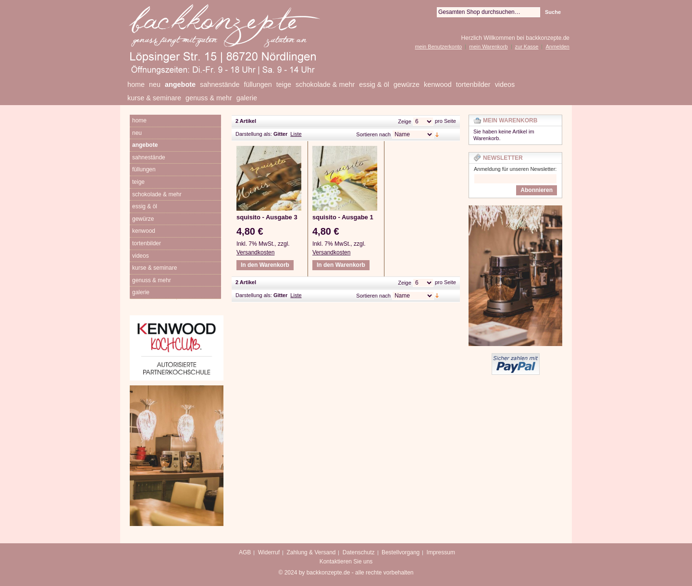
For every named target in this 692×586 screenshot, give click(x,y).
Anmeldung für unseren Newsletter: (515, 169)
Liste (295, 134)
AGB (245, 552)
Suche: (431, 12)
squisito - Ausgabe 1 (342, 217)
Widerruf (269, 552)
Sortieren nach (373, 134)
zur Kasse (527, 46)
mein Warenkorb (488, 46)
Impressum (441, 552)
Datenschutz (359, 552)
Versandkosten (255, 252)
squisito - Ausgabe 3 (266, 217)
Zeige (404, 121)
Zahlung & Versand (310, 552)
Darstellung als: (253, 134)
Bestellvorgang (401, 552)
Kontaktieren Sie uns (346, 561)
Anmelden (557, 46)
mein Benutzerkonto (438, 46)
